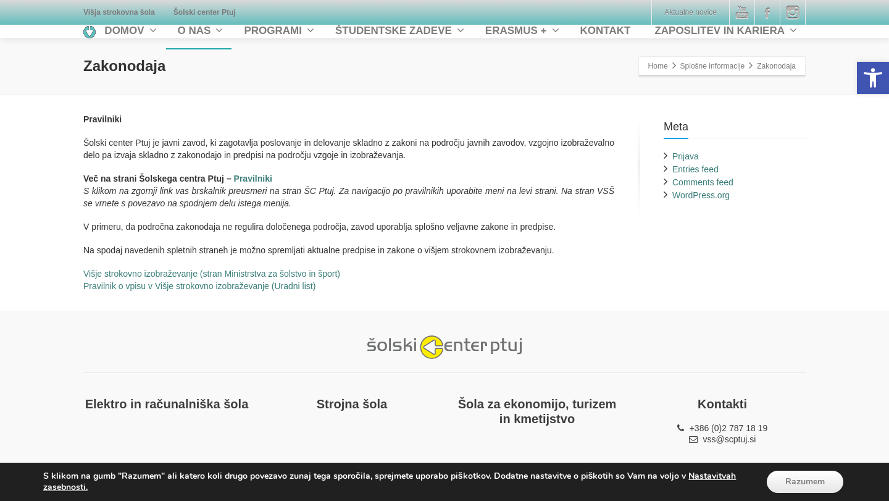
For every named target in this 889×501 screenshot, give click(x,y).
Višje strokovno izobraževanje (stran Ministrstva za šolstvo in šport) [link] (211, 274)
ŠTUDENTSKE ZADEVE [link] (399, 30)
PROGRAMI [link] (279, 30)
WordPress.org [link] (701, 195)
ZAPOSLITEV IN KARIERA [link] (725, 30)
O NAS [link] (200, 30)
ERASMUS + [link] (522, 30)
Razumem (805, 481)
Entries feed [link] (695, 169)
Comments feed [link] (702, 182)
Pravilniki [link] (253, 178)
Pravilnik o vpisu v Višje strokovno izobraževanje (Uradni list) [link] (199, 286)
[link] (873, 78)
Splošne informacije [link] (712, 66)
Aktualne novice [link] (690, 12)
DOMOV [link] (130, 30)
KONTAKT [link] (605, 30)
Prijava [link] (685, 156)
